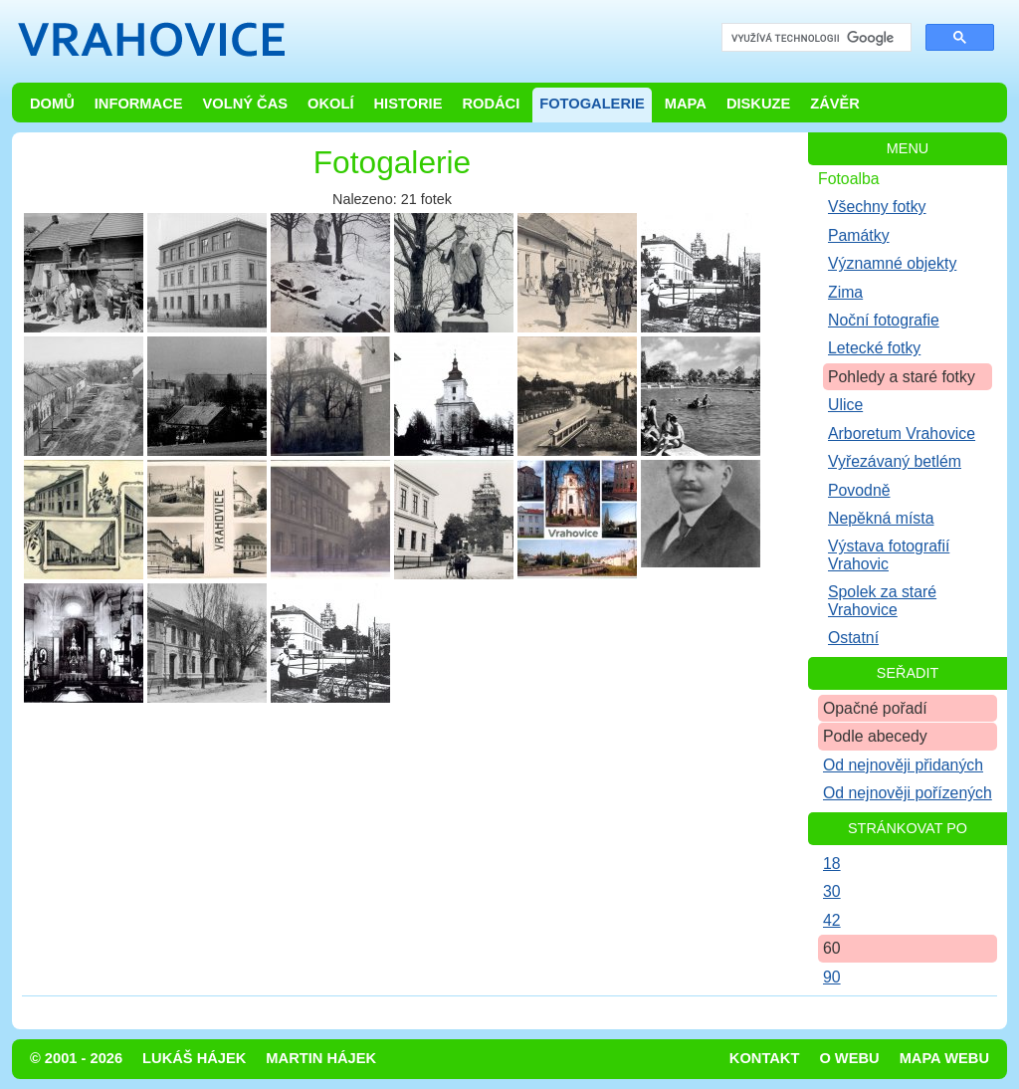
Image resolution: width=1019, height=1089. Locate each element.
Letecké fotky (874, 347)
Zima (845, 292)
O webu (849, 1058)
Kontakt (764, 1058)
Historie (407, 103)
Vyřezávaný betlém (894, 461)
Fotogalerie (592, 103)
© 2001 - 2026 (76, 1058)
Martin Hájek (321, 1058)
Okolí (330, 103)
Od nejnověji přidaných (903, 765)
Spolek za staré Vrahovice (882, 600)
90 (832, 977)
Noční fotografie (883, 320)
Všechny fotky (877, 206)
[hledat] (814, 38)
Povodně (859, 490)
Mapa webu (944, 1058)
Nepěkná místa (880, 518)
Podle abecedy (875, 736)
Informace (139, 103)
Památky (859, 235)
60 (832, 948)
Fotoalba (849, 178)
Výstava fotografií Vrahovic (888, 554)
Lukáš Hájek (194, 1058)
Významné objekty (892, 263)
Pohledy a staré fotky (901, 376)
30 (832, 891)
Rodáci (490, 103)
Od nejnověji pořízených (907, 792)
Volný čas (246, 103)
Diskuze (758, 103)
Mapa (686, 103)
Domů (52, 103)
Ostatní (853, 637)
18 (832, 863)
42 (832, 920)
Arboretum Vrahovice (901, 433)
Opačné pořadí (875, 708)
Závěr (835, 103)
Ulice (845, 404)
